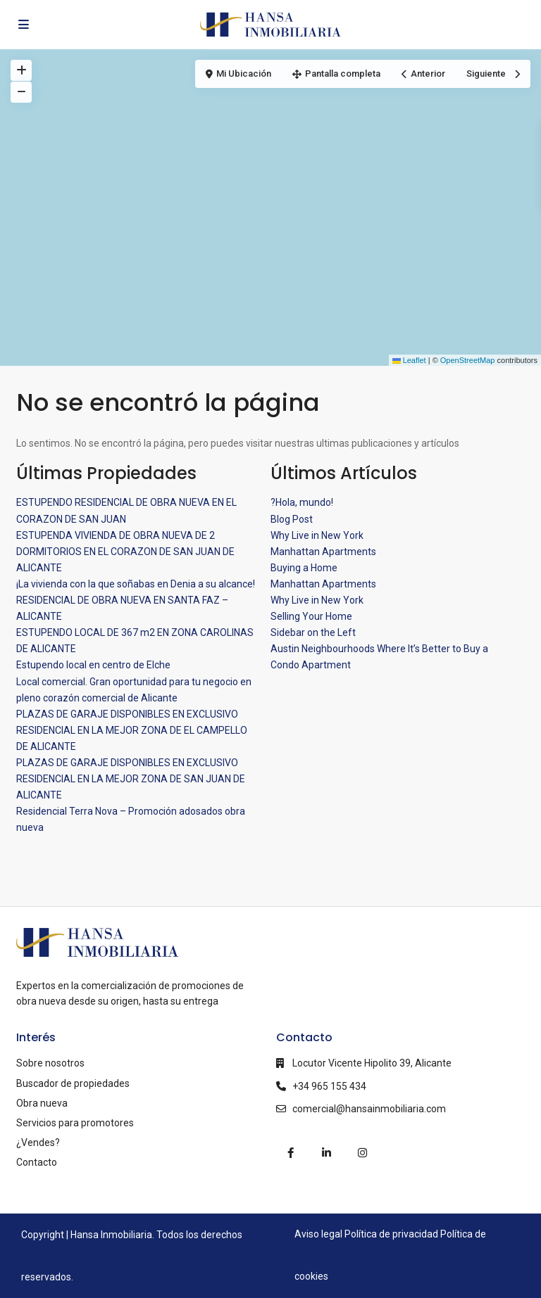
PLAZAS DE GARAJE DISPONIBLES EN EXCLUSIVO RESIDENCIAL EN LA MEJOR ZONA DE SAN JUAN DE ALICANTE (130, 779)
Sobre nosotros (50, 1063)
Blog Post (291, 519)
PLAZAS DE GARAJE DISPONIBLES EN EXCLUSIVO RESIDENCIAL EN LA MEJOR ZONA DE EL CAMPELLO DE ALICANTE (131, 730)
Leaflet (409, 360)
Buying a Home (303, 567)
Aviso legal (318, 1234)
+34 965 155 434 (329, 1086)
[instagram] (362, 1152)
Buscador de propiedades (73, 1083)
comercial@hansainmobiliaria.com (369, 1108)
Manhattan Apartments (323, 551)
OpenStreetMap (467, 360)
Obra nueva (42, 1103)
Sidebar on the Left (313, 632)
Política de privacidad (391, 1234)
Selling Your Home (311, 616)
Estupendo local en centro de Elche (93, 664)
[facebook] (290, 1152)
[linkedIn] (326, 1152)
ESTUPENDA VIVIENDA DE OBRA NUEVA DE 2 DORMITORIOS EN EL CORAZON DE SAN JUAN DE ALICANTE (125, 551)
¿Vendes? (38, 1142)
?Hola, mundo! (301, 502)
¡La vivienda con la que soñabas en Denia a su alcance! (135, 584)
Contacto (36, 1162)
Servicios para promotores (75, 1122)
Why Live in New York (316, 535)
